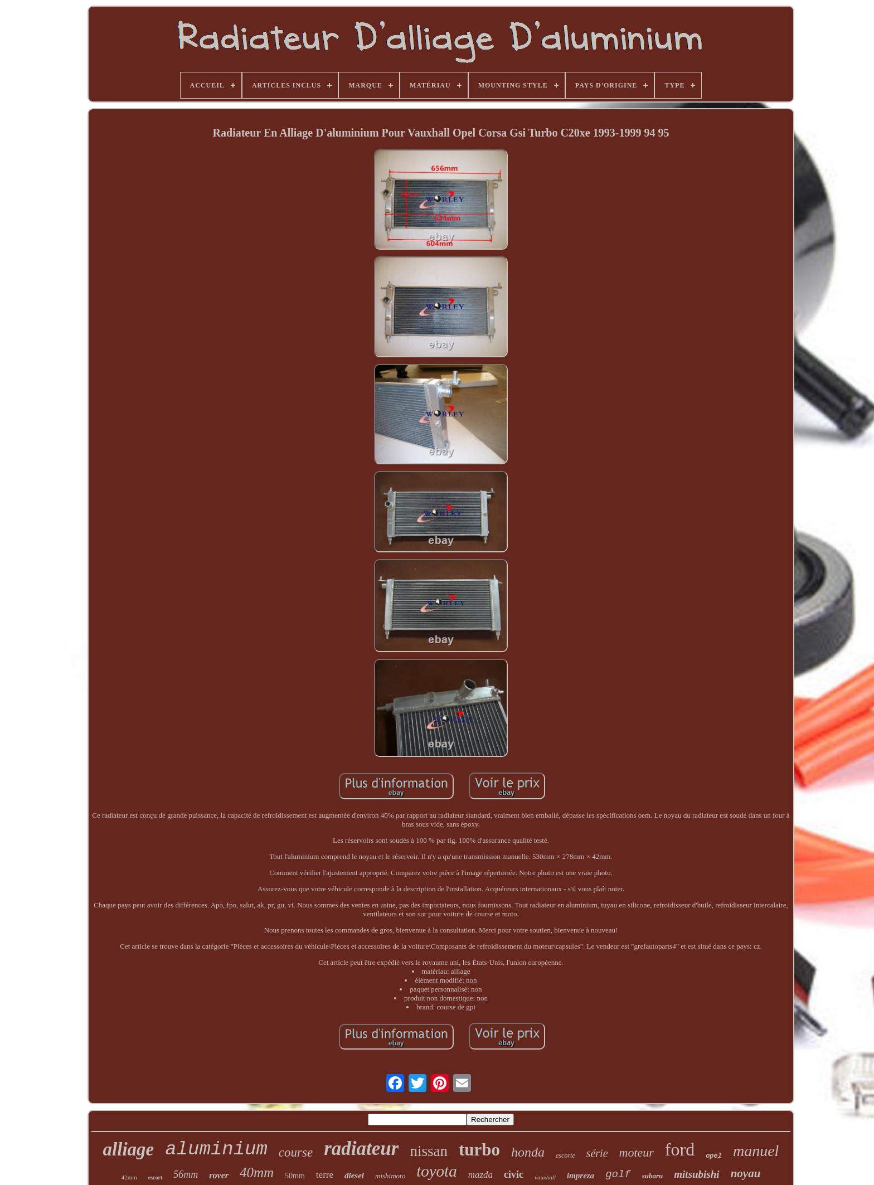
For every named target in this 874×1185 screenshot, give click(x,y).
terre (324, 1174)
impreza (580, 1175)
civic (513, 1174)
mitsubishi (696, 1174)
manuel (756, 1150)
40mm (257, 1172)
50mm (295, 1176)
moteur (636, 1152)
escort (155, 1177)
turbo (479, 1149)
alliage (128, 1149)
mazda (480, 1174)
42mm (129, 1177)
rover (219, 1175)
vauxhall (545, 1177)
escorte (565, 1155)
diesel (354, 1175)
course (296, 1152)
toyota (436, 1171)
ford (680, 1149)
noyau (746, 1173)
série (597, 1153)
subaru (652, 1176)
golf (618, 1174)
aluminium (216, 1149)
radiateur (361, 1148)
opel (714, 1156)
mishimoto (390, 1176)
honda (528, 1152)
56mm (185, 1174)
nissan (429, 1151)
